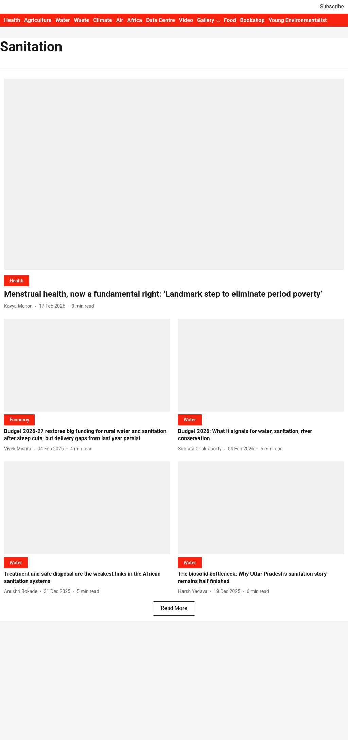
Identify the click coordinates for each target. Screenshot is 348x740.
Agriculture (37, 20)
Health (12, 20)
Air (119, 20)
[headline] (174, 294)
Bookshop (252, 20)
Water (62, 20)
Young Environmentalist (297, 20)
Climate (102, 20)
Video (186, 20)
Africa (134, 20)
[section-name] (16, 280)
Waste (81, 20)
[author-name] (19, 306)
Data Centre (160, 20)
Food (230, 20)
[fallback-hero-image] (174, 174)
